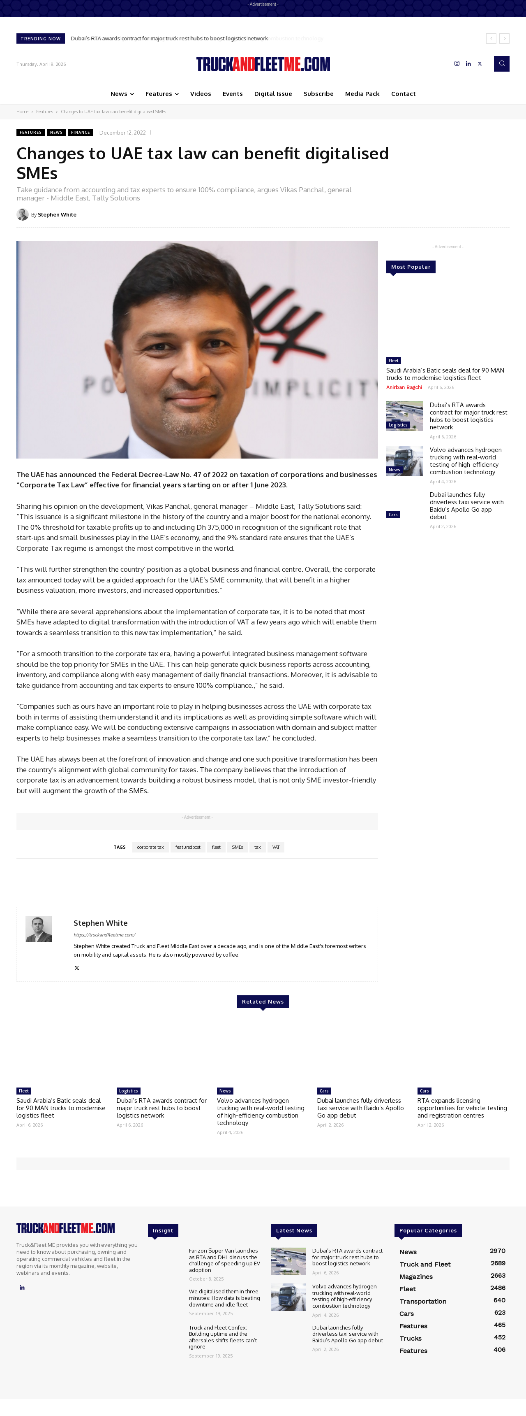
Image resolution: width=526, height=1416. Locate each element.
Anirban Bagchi (404, 387)
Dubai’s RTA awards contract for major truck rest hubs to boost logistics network (169, 38)
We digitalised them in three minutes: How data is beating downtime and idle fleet (224, 1297)
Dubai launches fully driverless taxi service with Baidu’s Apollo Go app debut (467, 506)
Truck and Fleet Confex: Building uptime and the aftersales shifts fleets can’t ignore (223, 1337)
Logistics (398, 425)
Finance (80, 132)
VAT (275, 847)
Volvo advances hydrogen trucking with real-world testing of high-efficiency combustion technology (466, 461)
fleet (216, 847)
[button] (502, 64)
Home (22, 111)
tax (257, 847)
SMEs (237, 847)
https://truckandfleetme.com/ (104, 935)
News (56, 132)
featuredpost (188, 847)
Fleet (394, 360)
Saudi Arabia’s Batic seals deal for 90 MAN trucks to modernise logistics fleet (445, 374)
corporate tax (150, 847)
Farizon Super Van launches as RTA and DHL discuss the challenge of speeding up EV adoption (224, 1260)
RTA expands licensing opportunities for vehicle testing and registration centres (462, 1108)
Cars (393, 514)
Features (44, 111)
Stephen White (57, 214)
